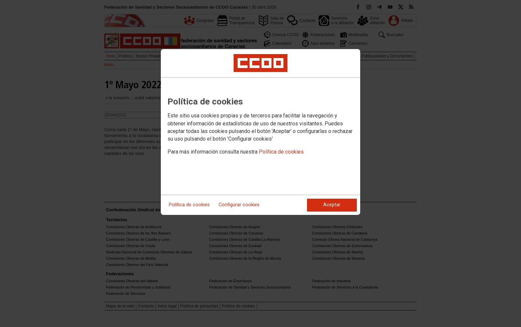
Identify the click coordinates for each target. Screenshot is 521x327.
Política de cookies (281, 152)
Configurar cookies (239, 205)
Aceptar (332, 205)
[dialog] (260, 132)
